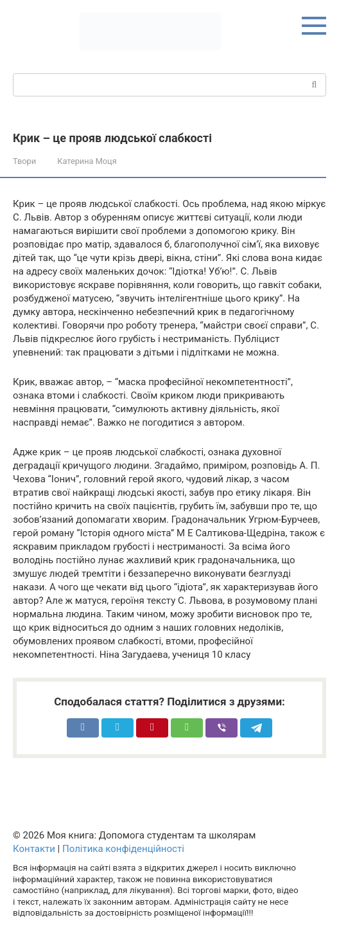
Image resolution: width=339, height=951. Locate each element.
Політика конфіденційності (123, 849)
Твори (24, 161)
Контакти (34, 849)
